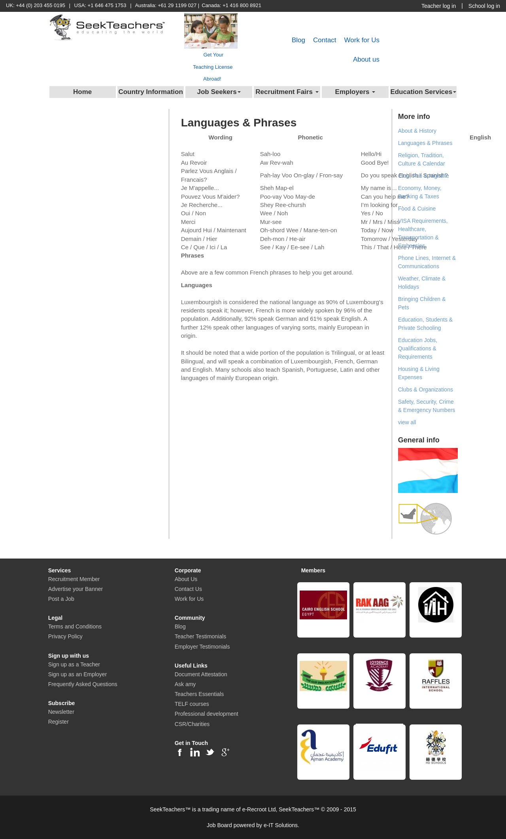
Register (58, 722)
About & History (417, 131)
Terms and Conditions (75, 626)
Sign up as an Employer (77, 674)
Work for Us (362, 40)
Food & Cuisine (417, 208)
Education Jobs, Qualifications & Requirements (418, 348)
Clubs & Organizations (425, 389)
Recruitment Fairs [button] (286, 92)
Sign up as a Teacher (74, 664)
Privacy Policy (65, 636)
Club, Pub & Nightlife (423, 176)
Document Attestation (201, 674)
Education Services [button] (423, 92)
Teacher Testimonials (200, 636)
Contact (324, 40)
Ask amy (185, 684)
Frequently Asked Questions (82, 684)
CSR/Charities (192, 724)
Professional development (206, 714)
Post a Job (61, 599)
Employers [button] (355, 92)
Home (82, 92)
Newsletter (61, 712)
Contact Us (188, 589)
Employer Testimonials (202, 646)
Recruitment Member (74, 579)
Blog (298, 40)
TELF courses (192, 704)
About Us (186, 579)
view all (407, 422)
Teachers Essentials (199, 694)
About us (366, 59)
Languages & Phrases (425, 143)
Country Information (150, 92)
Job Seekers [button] (218, 92)
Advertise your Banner (75, 589)
